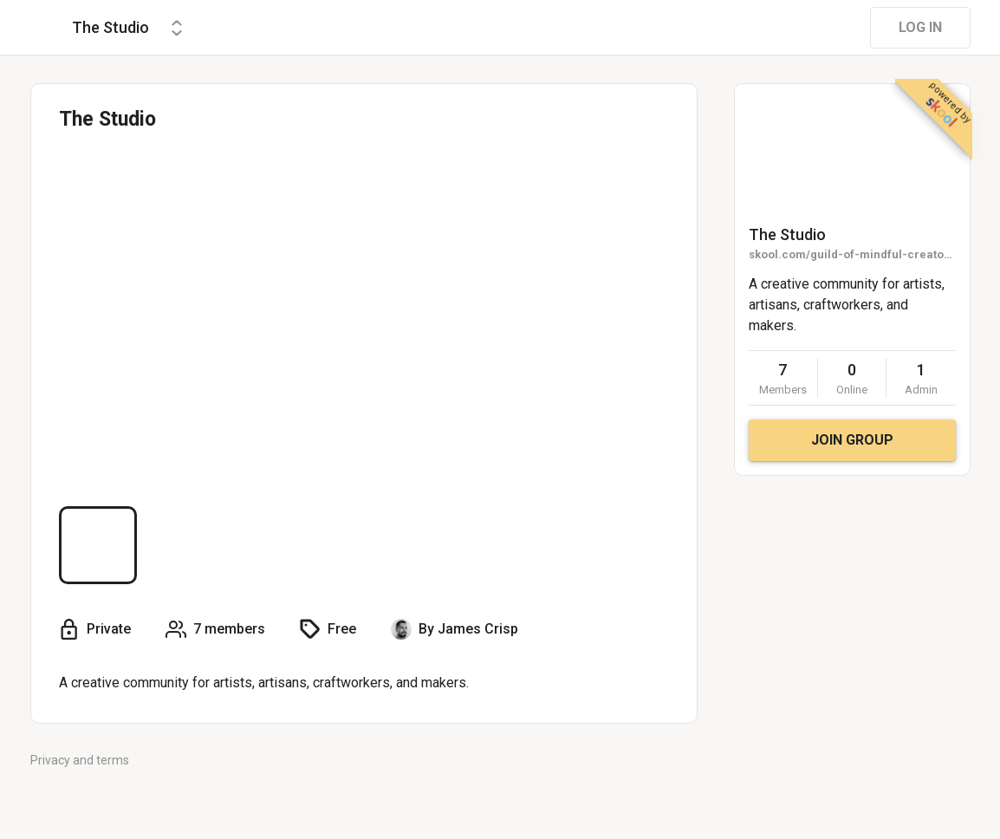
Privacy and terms (79, 760)
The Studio (787, 234)
